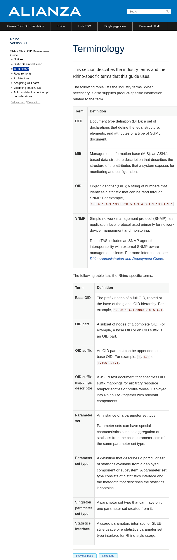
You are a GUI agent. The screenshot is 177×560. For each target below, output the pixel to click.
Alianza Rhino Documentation (25, 26)
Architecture (21, 78)
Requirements (22, 73)
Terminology (21, 68)
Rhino (61, 26)
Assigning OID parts (26, 83)
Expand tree (33, 102)
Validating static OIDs (27, 87)
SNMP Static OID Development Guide (30, 53)
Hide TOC (84, 26)
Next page (108, 555)
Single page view (115, 26)
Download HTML (149, 26)
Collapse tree (18, 102)
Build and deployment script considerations (31, 94)
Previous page (84, 555)
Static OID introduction (28, 64)
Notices (18, 59)
